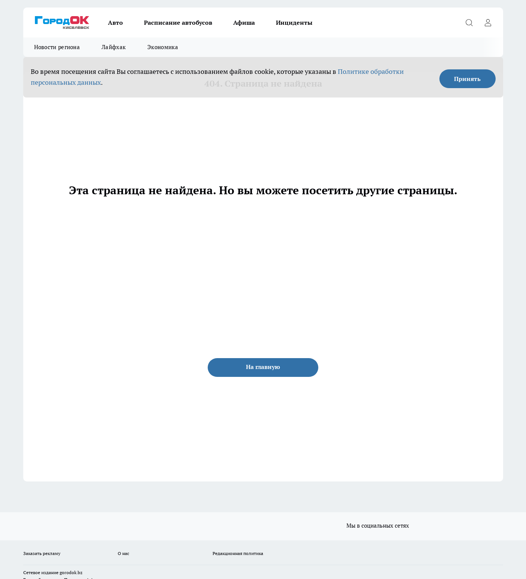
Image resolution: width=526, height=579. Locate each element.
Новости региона (57, 47)
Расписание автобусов (178, 22)
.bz (79, 572)
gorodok (68, 572)
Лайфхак (114, 47)
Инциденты (294, 22)
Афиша (244, 22)
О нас (123, 553)
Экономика (162, 47)
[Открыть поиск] (469, 22)
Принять (467, 78)
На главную (263, 366)
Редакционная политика (238, 553)
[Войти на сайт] (488, 22)
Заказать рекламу (41, 553)
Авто (115, 22)
